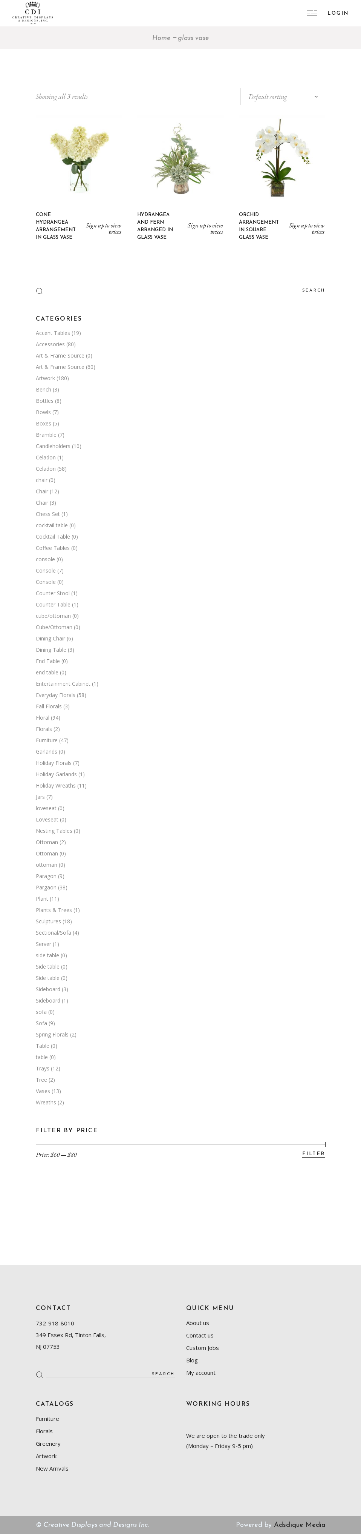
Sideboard (48, 989)
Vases (43, 1091)
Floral (42, 717)
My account (201, 1372)
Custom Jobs (202, 1347)
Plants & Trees (54, 910)
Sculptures (48, 921)
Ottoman (47, 842)
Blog (192, 1360)
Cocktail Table (53, 536)
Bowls (43, 412)
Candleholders (53, 446)
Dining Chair (50, 638)
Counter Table (53, 604)
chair (41, 480)
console (45, 559)
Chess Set (48, 513)
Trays (42, 1068)
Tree (41, 1079)
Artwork (45, 378)
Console (46, 570)
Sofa (41, 1023)
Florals (44, 728)
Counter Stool (53, 593)
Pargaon (46, 887)
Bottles (45, 400)
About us (197, 1323)
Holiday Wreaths (56, 785)
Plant (42, 898)
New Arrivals (52, 1468)
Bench (43, 389)
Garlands (46, 751)
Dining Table (51, 649)
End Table (48, 661)
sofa (41, 1011)
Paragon (46, 876)
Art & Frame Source (60, 355)
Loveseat (47, 819)
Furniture (47, 740)
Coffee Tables (53, 547)
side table (47, 955)
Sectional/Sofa (53, 932)
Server (43, 943)
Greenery (48, 1443)
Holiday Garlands (56, 774)
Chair (42, 491)
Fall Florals (49, 706)
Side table (48, 966)
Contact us (200, 1335)
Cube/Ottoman (54, 627)
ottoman (46, 864)
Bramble (46, 434)
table (42, 1057)
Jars (40, 796)
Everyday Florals (55, 695)
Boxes (43, 423)
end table (47, 672)
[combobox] (282, 96)
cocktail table (52, 525)
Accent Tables (53, 332)
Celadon (46, 457)
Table (42, 1045)
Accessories (50, 344)
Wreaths (46, 1102)
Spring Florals (52, 1034)
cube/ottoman (53, 615)
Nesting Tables (54, 830)
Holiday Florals (54, 762)
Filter (313, 1154)
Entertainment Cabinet (63, 683)
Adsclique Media (299, 1525)
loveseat (46, 808)
